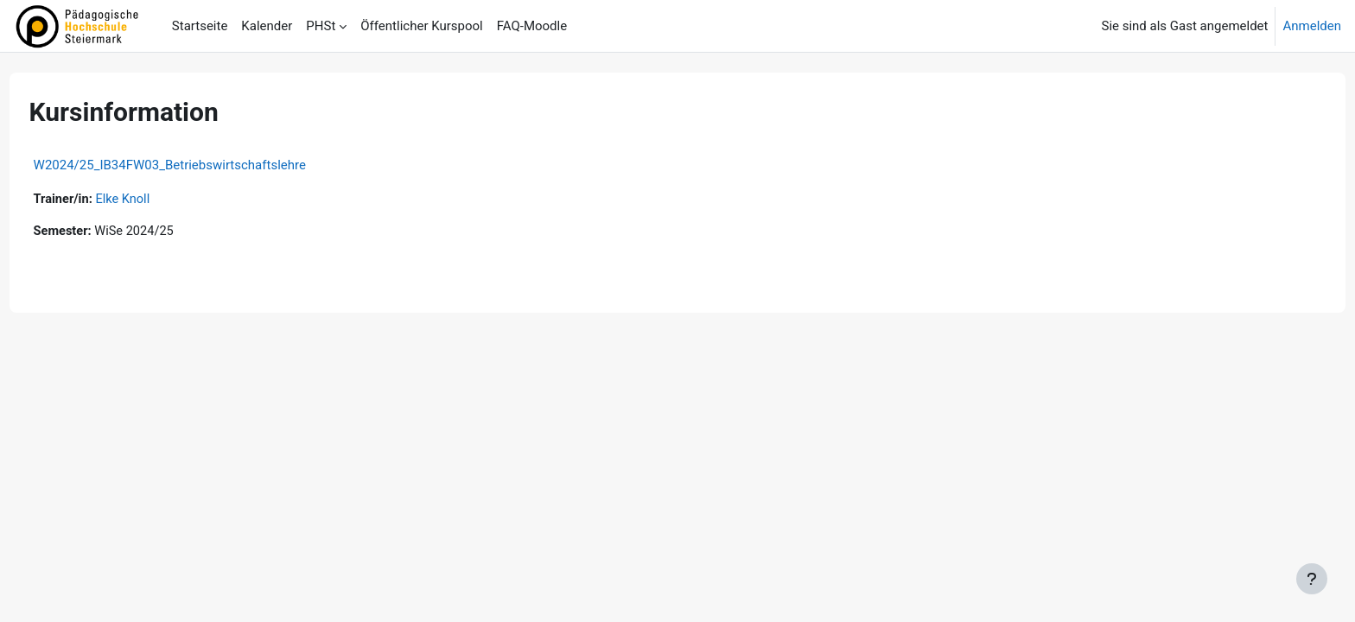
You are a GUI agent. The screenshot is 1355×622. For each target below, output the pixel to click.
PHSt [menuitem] (320, 26)
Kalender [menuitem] (266, 26)
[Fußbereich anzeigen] (1311, 578)
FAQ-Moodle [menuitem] (532, 26)
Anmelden (1311, 26)
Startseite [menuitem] (200, 26)
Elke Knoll (158, 199)
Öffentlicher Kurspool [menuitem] (421, 26)
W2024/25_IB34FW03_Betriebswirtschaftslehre (202, 165)
